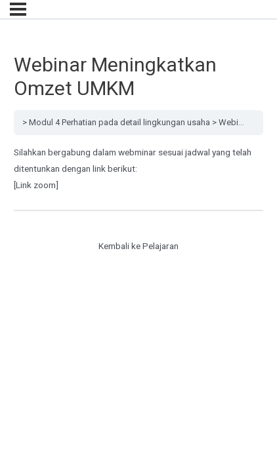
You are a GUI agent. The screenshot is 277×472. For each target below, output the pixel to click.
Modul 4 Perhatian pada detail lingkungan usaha (119, 122)
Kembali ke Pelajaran (138, 246)
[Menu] (18, 9)
